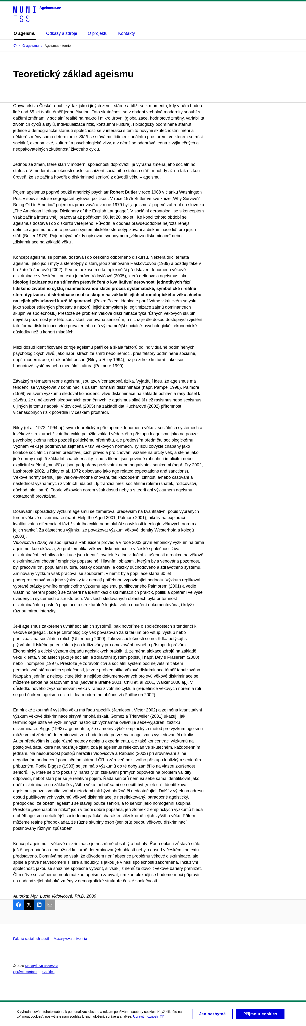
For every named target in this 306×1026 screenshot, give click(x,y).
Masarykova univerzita (70, 939)
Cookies (48, 972)
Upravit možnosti (148, 1018)
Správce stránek (25, 972)
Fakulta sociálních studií (31, 939)
